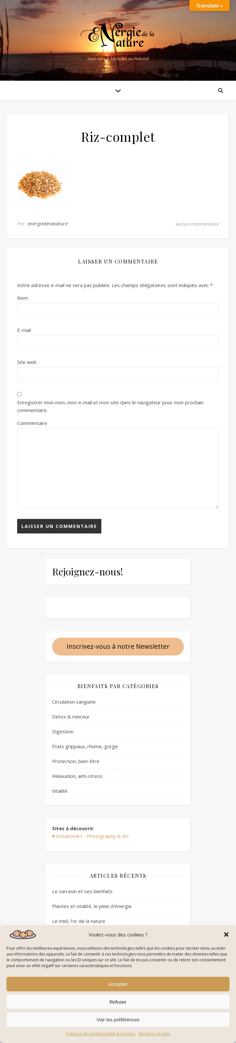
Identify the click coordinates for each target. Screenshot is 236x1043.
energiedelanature (48, 224)
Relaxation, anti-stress (77, 776)
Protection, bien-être (75, 761)
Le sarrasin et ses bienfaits (82, 891)
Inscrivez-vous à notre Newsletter (118, 646)
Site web (27, 362)
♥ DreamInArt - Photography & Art (90, 836)
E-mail (24, 330)
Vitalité (59, 791)
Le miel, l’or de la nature (78, 921)
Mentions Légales (154, 1034)
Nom (22, 297)
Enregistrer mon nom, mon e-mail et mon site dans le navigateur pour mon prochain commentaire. (110, 406)
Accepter (118, 984)
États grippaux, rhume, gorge (85, 746)
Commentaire (32, 423)
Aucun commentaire (197, 224)
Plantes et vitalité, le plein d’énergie (92, 906)
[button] (226, 934)
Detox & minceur (71, 716)
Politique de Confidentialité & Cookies (100, 1034)
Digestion (62, 731)
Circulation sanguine (74, 701)
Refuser (118, 1002)
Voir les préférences (118, 1019)
